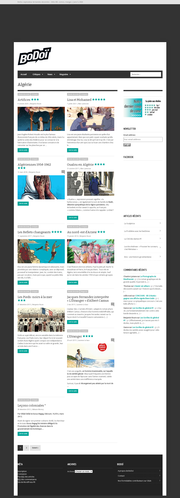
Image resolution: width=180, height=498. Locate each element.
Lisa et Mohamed (86, 102)
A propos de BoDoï (126, 473)
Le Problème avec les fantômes (137, 234)
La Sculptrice (129, 226)
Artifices (31, 102)
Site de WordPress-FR (26, 485)
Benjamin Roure (35, 106)
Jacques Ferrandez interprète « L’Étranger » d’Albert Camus (88, 301)
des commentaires (27, 482)
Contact (121, 478)
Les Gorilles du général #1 (143, 310)
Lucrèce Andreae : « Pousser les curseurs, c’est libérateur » (141, 250)
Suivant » (35, 450)
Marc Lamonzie (83, 106)
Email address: (129, 137)
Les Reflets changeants (41, 234)
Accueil (24, 75)
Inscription (22, 474)
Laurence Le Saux (82, 307)
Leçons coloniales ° (32, 408)
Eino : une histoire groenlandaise (137, 259)
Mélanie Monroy (38, 412)
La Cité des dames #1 (133, 241)
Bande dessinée (23, 96)
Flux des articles (26, 479)
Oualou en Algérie (87, 167)
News (50, 76)
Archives (70, 474)
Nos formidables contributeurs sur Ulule (134, 483)
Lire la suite (23, 152)
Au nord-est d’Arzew (89, 234)
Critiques (36, 76)
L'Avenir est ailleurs (142, 289)
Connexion (22, 476)
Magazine (64, 76)
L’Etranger (81, 339)
